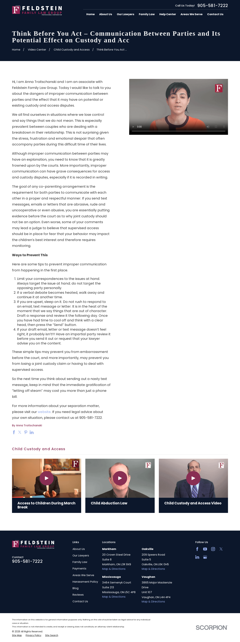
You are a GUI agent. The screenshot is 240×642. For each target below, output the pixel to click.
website (44, 411)
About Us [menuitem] (105, 14)
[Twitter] (221, 549)
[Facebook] (197, 549)
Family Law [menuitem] (147, 14)
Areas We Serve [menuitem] (191, 14)
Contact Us (80, 601)
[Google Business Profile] (205, 557)
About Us (78, 549)
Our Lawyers (80, 555)
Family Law (79, 562)
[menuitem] (17, 635)
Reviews (78, 595)
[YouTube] (205, 549)
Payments (79, 568)
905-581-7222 (212, 6)
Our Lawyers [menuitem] (125, 14)
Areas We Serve (83, 575)
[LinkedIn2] (197, 557)
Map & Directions (114, 569)
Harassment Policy (85, 582)
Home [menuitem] (90, 14)
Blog (75, 588)
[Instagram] (213, 549)
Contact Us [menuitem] (215, 14)
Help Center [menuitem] (167, 14)
